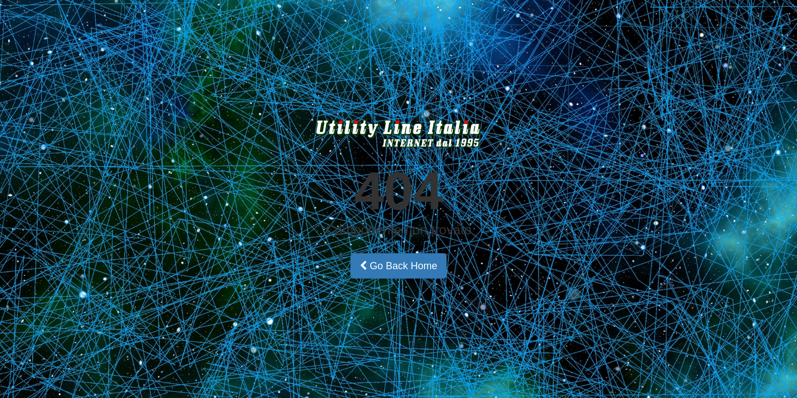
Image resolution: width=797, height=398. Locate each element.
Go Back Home (398, 265)
